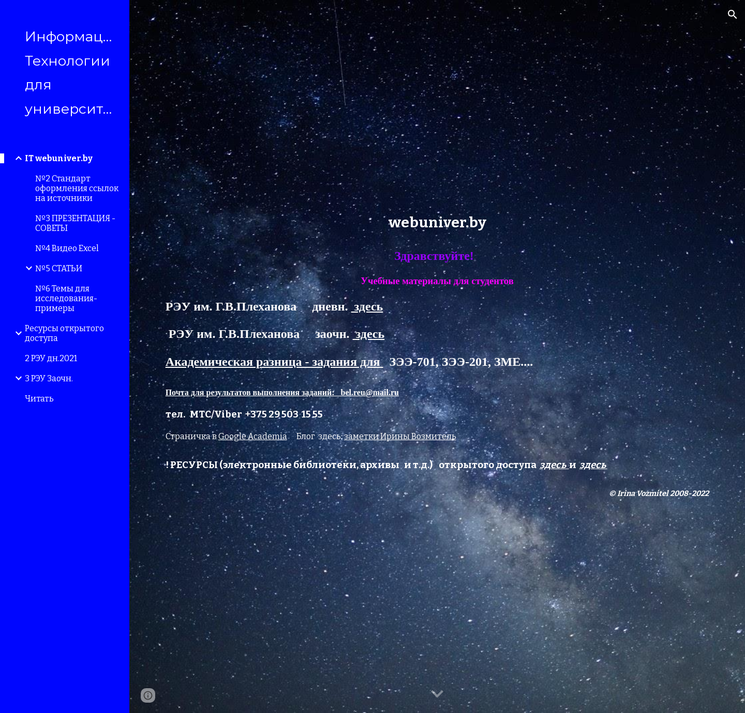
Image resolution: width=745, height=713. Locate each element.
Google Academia (252, 436)
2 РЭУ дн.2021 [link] (51, 358)
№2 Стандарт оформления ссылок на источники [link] (76, 188)
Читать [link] (39, 399)
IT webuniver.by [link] (59, 158)
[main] (437, 222)
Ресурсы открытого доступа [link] (64, 333)
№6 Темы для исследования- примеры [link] (66, 298)
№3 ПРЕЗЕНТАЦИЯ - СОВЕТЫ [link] (75, 223)
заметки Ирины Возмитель (400, 436)
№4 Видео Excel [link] (67, 248)
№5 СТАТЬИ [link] (58, 268)
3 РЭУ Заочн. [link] (49, 378)
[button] (732, 14)
